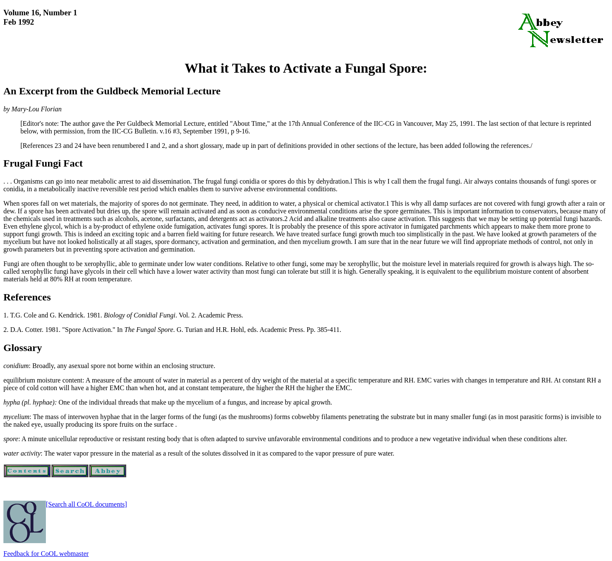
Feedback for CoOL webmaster (46, 553)
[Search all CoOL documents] (86, 504)
